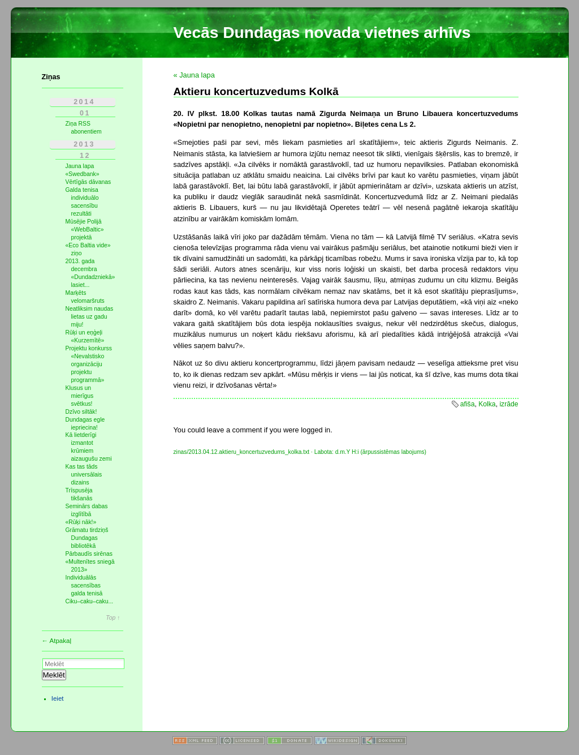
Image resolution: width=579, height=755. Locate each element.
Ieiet (57, 698)
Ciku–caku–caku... (90, 601)
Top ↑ (113, 618)
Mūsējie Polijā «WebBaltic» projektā (85, 229)
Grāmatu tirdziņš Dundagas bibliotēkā (87, 538)
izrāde (508, 404)
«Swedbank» (83, 174)
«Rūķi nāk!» (81, 522)
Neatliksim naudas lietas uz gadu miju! (90, 317)
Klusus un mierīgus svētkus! (80, 396)
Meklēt (54, 675)
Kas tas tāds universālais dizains (84, 475)
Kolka (486, 404)
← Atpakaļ (57, 640)
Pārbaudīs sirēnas (89, 554)
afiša (467, 404)
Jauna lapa (80, 166)
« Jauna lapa (194, 75)
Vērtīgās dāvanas (88, 182)
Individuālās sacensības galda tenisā (84, 585)
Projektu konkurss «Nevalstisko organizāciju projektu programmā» (89, 364)
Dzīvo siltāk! (81, 412)
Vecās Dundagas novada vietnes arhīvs (322, 32)
